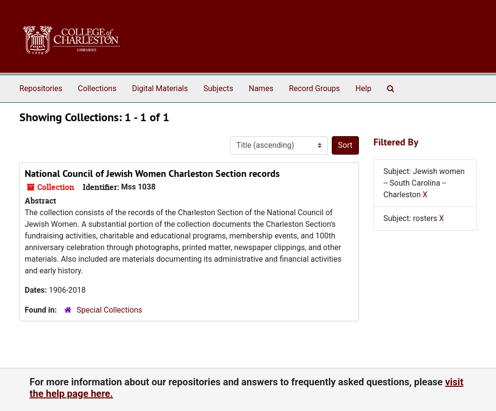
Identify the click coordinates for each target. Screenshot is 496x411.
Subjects (218, 88)
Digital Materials (160, 88)
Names (261, 88)
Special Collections (109, 310)
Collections (97, 88)
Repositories (40, 88)
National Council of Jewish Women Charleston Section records (152, 173)
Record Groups (314, 88)
